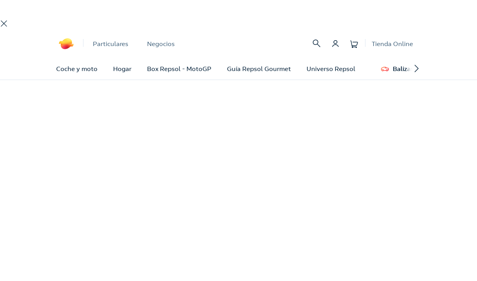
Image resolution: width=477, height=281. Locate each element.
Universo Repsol (331, 69)
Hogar (122, 69)
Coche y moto (77, 69)
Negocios (161, 44)
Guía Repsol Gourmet (259, 69)
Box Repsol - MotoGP (179, 69)
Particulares (110, 44)
